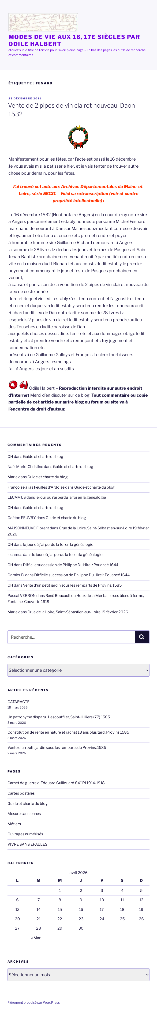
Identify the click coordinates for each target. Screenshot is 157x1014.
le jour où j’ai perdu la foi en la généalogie (71, 497)
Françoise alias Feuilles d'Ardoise (35, 487)
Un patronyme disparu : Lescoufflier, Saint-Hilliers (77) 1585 (58, 717)
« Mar (36, 938)
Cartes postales (21, 793)
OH (10, 456)
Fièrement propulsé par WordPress (33, 1002)
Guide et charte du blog (43, 456)
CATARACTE (18, 702)
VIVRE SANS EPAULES (27, 844)
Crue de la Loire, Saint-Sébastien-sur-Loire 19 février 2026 (77, 612)
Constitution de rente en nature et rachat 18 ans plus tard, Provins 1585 (68, 732)
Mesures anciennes (24, 813)
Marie (12, 477)
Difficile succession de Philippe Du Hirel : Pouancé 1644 (70, 565)
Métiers (14, 824)
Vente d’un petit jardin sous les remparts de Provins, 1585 (72, 585)
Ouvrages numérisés (25, 834)
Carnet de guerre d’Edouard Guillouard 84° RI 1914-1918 (56, 783)
